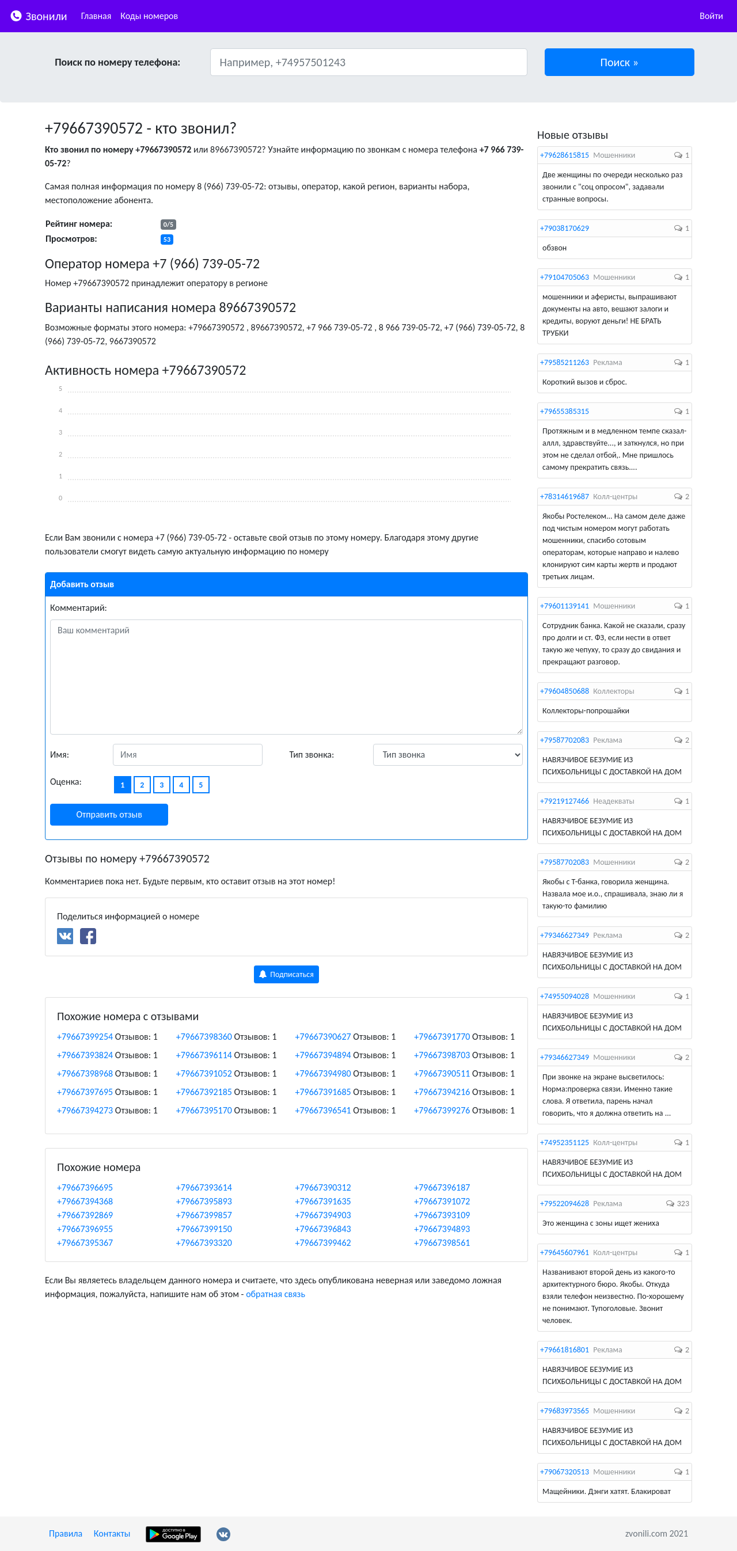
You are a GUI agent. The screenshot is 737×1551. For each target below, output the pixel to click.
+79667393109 (442, 1215)
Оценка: (66, 781)
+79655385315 (564, 411)
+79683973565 (564, 1411)
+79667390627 (323, 1036)
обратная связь (275, 1293)
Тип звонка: (312, 754)
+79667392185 (204, 1091)
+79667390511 (442, 1073)
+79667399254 (85, 1036)
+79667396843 (323, 1228)
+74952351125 (564, 1142)
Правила (65, 1533)
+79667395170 (204, 1110)
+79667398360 (204, 1036)
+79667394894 (323, 1055)
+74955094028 (564, 996)
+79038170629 (564, 228)
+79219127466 (564, 801)
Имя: (59, 754)
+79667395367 (85, 1242)
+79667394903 (323, 1215)
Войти (711, 15)
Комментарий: (78, 607)
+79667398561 (442, 1242)
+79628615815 (564, 155)
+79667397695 (85, 1091)
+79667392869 (85, 1215)
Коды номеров (149, 15)
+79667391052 (204, 1073)
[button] (620, 62)
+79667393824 (85, 1055)
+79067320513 (564, 1472)
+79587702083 (564, 740)
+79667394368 (85, 1201)
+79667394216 (442, 1091)
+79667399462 (323, 1242)
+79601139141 (564, 606)
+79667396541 (323, 1110)
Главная (96, 15)
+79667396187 (442, 1187)
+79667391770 (442, 1036)
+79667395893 (204, 1201)
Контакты (112, 1533)
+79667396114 (204, 1055)
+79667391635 (323, 1201)
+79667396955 (85, 1228)
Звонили (38, 15)
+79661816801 (564, 1350)
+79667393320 (204, 1242)
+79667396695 (85, 1187)
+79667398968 (85, 1073)
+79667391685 (323, 1091)
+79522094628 (564, 1203)
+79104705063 (564, 277)
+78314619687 (564, 496)
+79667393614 (204, 1187)
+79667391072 (442, 1201)
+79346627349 (564, 935)
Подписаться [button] (286, 974)
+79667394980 (323, 1073)
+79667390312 (323, 1187)
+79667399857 (204, 1215)
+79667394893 (442, 1228)
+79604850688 (564, 691)
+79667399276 (442, 1110)
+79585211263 (564, 362)
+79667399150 (204, 1228)
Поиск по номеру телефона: (117, 62)
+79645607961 (564, 1252)
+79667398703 (442, 1055)
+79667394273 (85, 1110)
